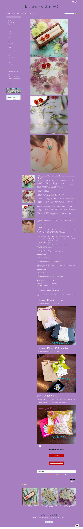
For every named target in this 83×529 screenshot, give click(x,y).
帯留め (10, 47)
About (10, 62)
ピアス (10, 24)
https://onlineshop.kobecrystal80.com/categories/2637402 (49, 261)
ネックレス (10, 31)
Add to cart (56, 455)
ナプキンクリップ (11, 57)
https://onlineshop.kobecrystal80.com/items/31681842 (48, 351)
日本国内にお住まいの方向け (56, 462)
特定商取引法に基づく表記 (13, 71)
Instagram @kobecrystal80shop (14, 78)
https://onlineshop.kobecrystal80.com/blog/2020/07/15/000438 (50, 276)
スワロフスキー (11, 43)
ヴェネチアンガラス (11, 22)
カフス (10, 35)
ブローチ (10, 37)
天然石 (9, 41)
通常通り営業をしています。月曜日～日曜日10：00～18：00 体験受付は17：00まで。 (22, 13)
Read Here (11, 64)
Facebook (10, 80)
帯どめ (10, 33)
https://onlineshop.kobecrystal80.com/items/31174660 (48, 303)
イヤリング (10, 26)
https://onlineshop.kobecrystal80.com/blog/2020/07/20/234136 (51, 251)
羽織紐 (9, 53)
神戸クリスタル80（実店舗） (14, 76)
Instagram (11, 82)
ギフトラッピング (11, 50)
